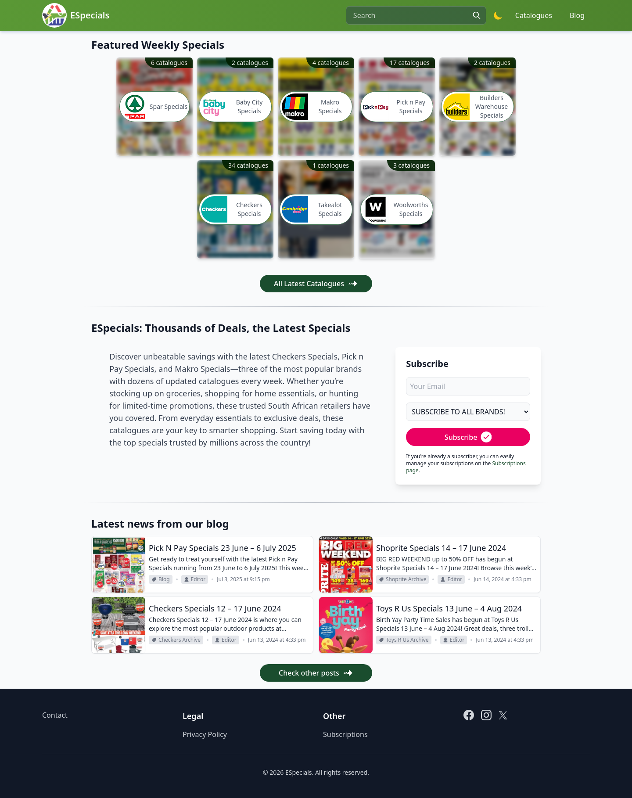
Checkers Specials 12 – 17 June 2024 (215, 608)
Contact (55, 715)
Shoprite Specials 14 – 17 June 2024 (441, 548)
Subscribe (468, 436)
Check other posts (316, 673)
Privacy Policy (205, 734)
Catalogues (533, 15)
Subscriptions (345, 734)
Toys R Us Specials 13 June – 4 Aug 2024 (449, 608)
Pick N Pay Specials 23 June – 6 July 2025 (222, 548)
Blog (577, 15)
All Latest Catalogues (316, 283)
